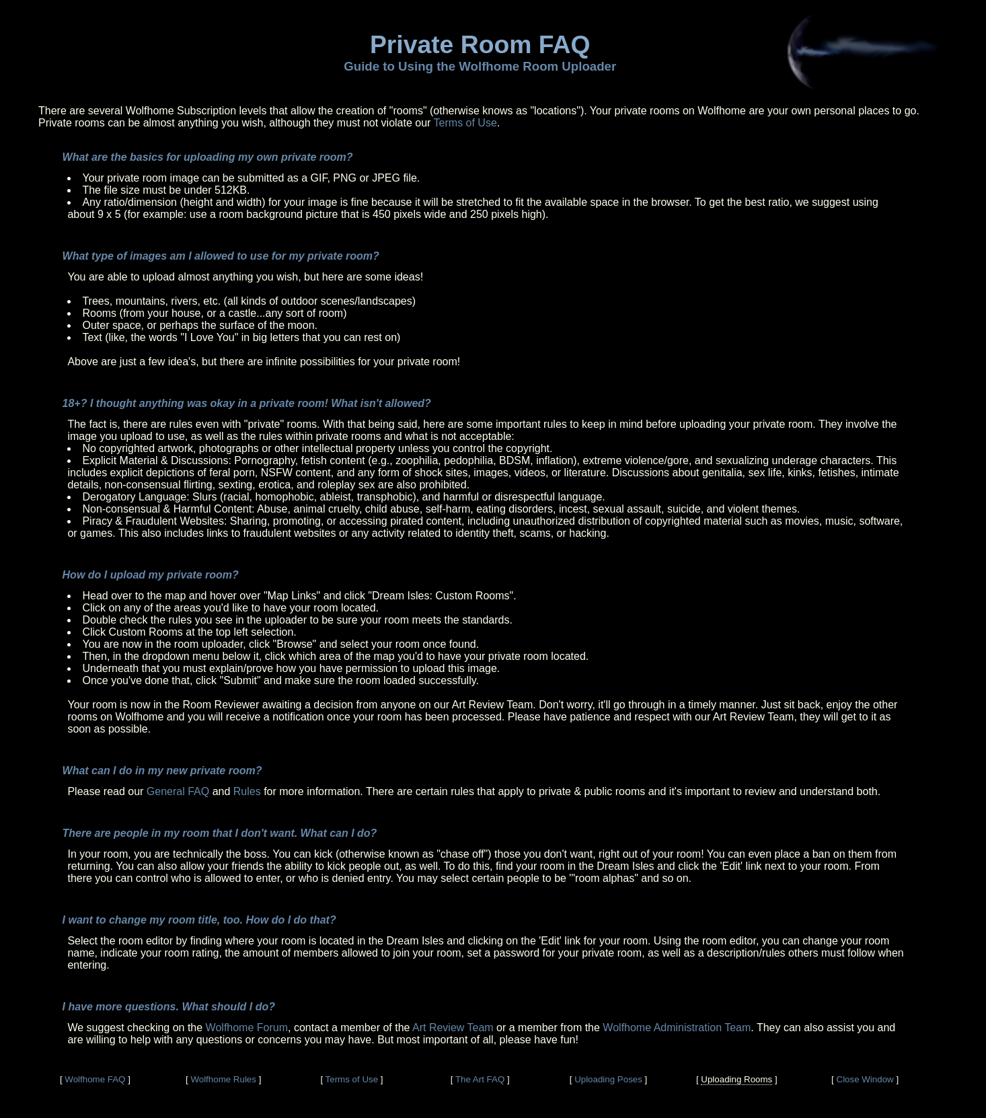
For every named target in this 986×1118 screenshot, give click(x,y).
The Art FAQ (479, 1079)
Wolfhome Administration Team (677, 1027)
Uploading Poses (608, 1079)
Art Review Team (453, 1027)
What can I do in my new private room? (162, 770)
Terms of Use (465, 122)
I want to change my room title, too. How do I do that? (199, 920)
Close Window (865, 1079)
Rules (247, 791)
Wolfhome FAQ (95, 1079)
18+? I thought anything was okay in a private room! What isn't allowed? (247, 403)
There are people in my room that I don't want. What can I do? (220, 833)
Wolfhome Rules (223, 1079)
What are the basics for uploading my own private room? (208, 157)
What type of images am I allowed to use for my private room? (221, 256)
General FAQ (178, 791)
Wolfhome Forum (247, 1027)
